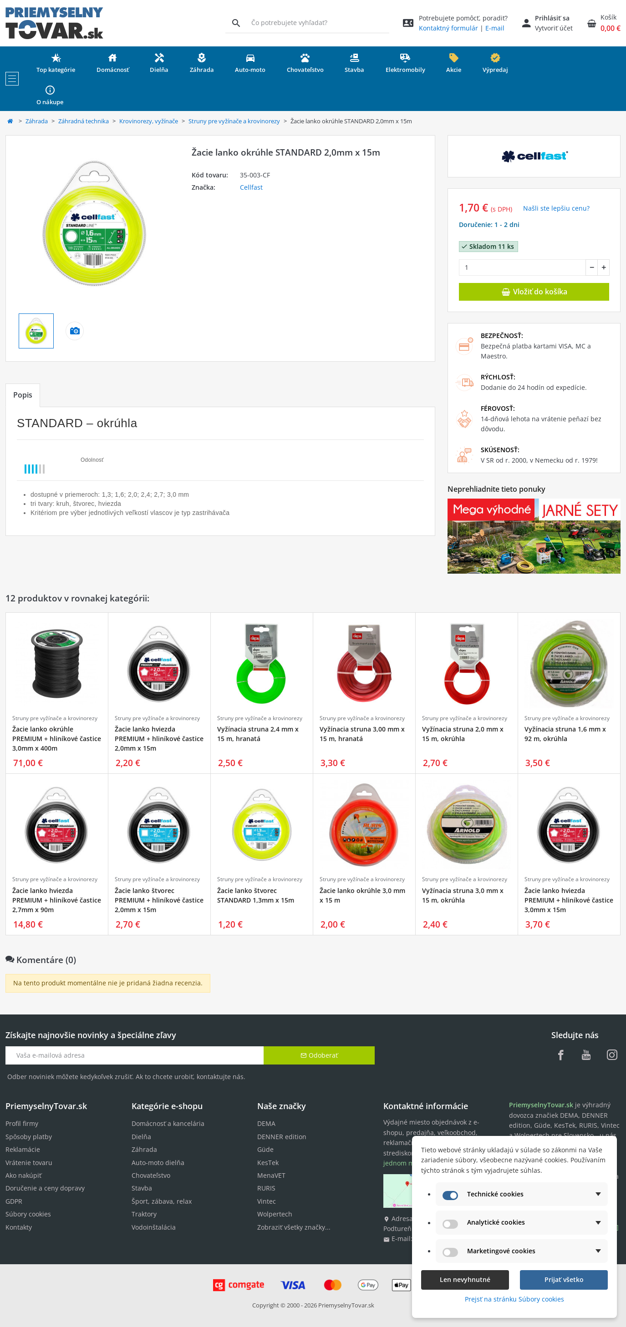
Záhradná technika (83, 121)
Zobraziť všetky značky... (294, 1227)
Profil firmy (21, 1123)
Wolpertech (274, 1214)
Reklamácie (22, 1149)
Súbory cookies (28, 1214)
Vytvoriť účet (554, 28)
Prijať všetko (564, 1279)
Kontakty (18, 1227)
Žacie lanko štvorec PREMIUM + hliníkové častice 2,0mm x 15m (159, 900)
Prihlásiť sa (552, 18)
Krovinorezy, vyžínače (148, 121)
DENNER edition (281, 1136)
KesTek (268, 1162)
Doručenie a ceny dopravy (45, 1188)
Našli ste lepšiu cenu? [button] (556, 208)
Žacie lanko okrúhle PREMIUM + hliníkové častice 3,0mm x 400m (56, 738)
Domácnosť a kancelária (168, 1123)
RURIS (266, 1188)
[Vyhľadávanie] (236, 22)
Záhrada (36, 121)
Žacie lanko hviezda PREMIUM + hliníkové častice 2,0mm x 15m (159, 738)
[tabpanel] (220, 471)
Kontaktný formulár (448, 28)
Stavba (142, 1188)
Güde (265, 1149)
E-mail (494, 28)
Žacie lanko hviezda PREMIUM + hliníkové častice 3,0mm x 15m (568, 900)
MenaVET (271, 1175)
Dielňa (141, 1136)
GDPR (13, 1201)
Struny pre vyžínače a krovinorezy (234, 121)
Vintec (266, 1201)
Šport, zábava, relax (162, 1201)
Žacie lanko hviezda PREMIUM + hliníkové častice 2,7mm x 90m (56, 900)
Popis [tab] (22, 395)
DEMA (266, 1123)
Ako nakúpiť (23, 1175)
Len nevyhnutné (465, 1279)
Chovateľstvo (151, 1175)
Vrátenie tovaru (28, 1162)
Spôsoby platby (28, 1136)
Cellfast (251, 187)
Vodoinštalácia (154, 1227)
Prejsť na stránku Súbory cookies (514, 1299)
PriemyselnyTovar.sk (346, 1305)
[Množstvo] (522, 267)
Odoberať (319, 1055)
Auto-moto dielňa (158, 1162)
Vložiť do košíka (534, 292)
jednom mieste (406, 1163)
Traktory (144, 1214)
